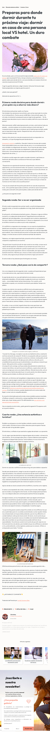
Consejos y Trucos (24, 7)
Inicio (3, 7)
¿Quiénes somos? (6, 631)
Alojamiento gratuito (8, 143)
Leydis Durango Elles (24, 600)
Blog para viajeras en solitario (12, 7)
